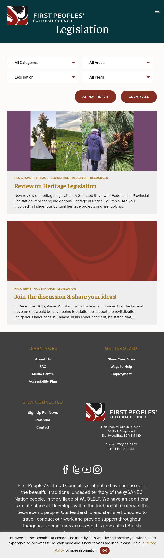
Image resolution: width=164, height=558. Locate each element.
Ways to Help (121, 366)
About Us (43, 359)
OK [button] (104, 550)
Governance (44, 288)
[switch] (158, 10)
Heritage (41, 178)
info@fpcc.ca (125, 449)
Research (80, 178)
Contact (42, 427)
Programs (22, 178)
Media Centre (43, 374)
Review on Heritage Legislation (55, 186)
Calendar (42, 420)
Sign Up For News (43, 412)
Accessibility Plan (43, 381)
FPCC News (23, 288)
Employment (121, 374)
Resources (99, 178)
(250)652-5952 (126, 444)
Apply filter (95, 97)
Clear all (139, 97)
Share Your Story (121, 359)
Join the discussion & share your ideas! (65, 296)
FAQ (43, 366)
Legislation (60, 178)
